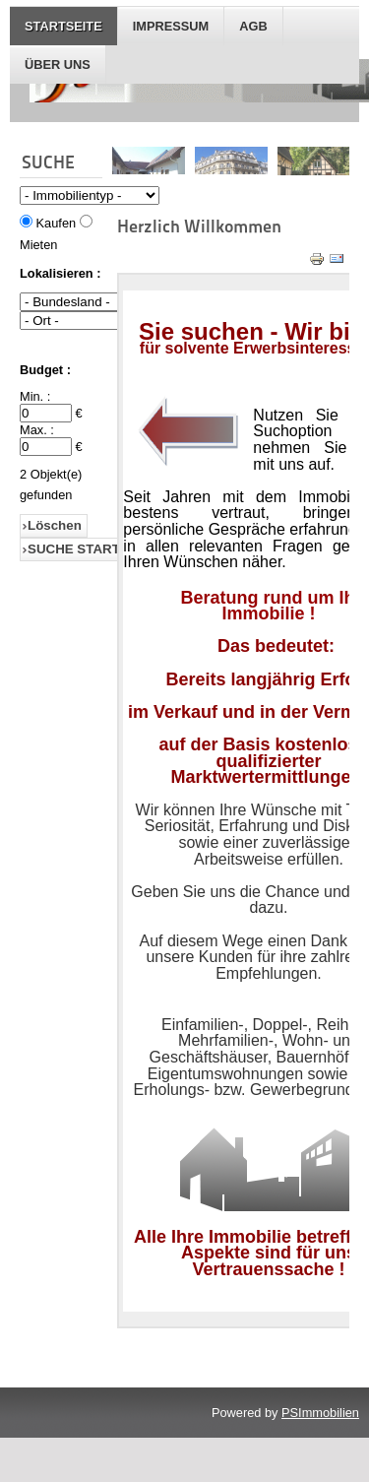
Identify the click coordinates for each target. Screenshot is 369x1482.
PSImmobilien (320, 1412)
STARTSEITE (63, 26)
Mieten (38, 244)
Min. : (35, 396)
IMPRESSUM (171, 26)
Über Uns (58, 64)
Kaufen (56, 223)
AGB (253, 26)
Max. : (37, 429)
